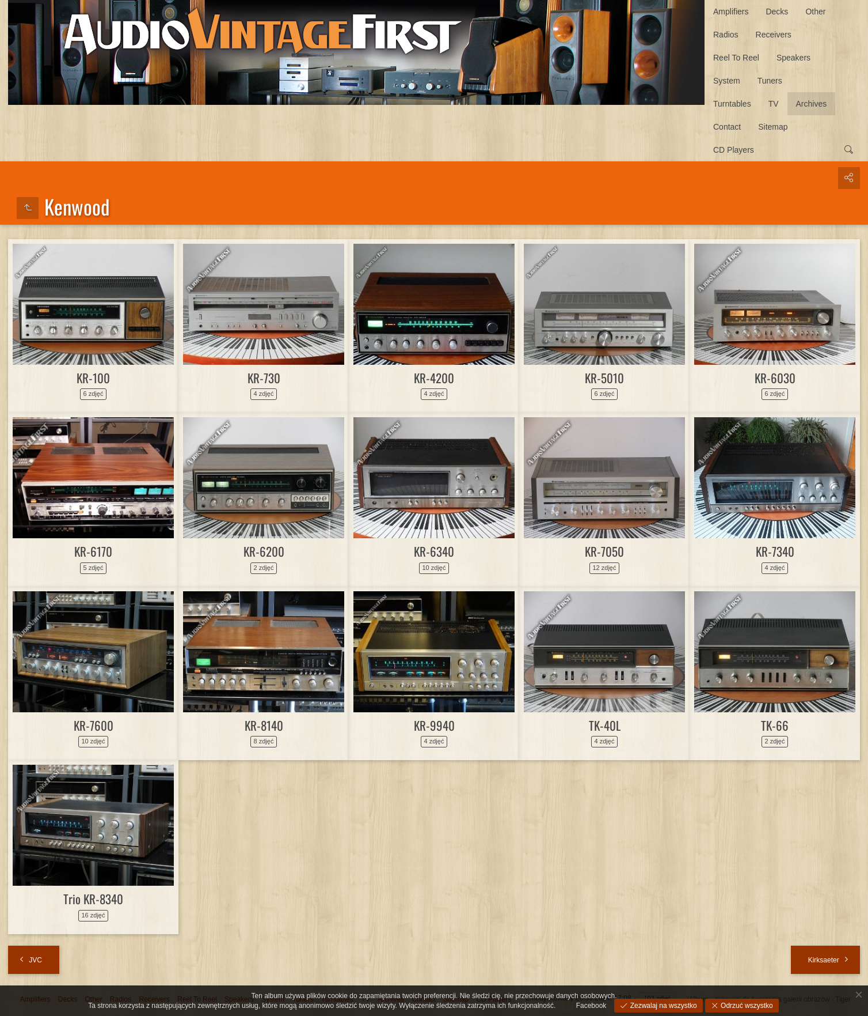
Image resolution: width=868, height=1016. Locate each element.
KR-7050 (604, 551)
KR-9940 (434, 725)
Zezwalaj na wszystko (662, 1006)
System (726, 80)
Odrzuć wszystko (746, 1006)
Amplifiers (730, 11)
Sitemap (772, 126)
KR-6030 (775, 378)
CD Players (733, 149)
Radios (725, 34)
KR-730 (264, 378)
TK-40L (604, 725)
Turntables (732, 103)
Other (815, 11)
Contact (727, 126)
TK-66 (775, 725)
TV (773, 103)
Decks (777, 11)
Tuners (769, 80)
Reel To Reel (736, 57)
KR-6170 (93, 551)
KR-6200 (263, 551)
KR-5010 (604, 378)
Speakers (793, 57)
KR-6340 (434, 551)
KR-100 (93, 378)
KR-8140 (264, 725)
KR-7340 (775, 551)
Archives (811, 103)
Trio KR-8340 (93, 899)
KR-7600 (93, 725)
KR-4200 (434, 378)
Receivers (773, 34)
